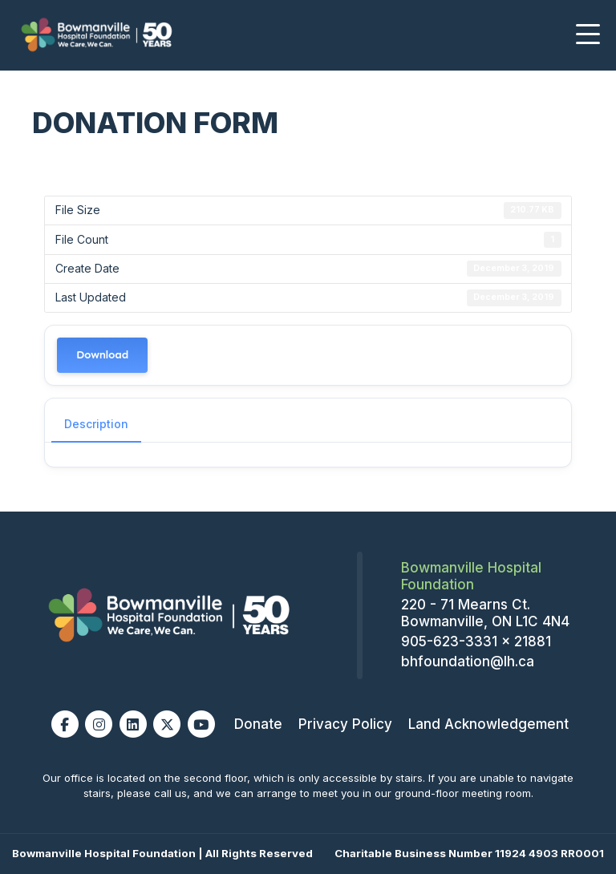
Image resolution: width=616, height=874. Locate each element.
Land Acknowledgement (488, 724)
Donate (258, 724)
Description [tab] (96, 424)
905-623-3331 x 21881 (476, 641)
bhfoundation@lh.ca (467, 661)
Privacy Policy (345, 724)
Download (102, 355)
